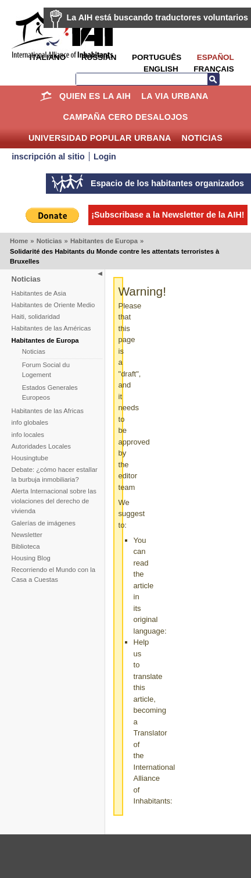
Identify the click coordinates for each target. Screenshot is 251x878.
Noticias (202, 138)
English (161, 69)
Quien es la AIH (95, 96)
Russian (98, 57)
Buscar (213, 79)
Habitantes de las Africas (48, 410)
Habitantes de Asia (39, 293)
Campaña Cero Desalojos (125, 117)
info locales (28, 434)
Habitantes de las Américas (51, 328)
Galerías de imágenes (44, 523)
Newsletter (27, 534)
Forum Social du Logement (46, 369)
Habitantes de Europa (104, 240)
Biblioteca (26, 546)
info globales (30, 422)
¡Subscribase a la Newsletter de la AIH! (167, 214)
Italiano (48, 57)
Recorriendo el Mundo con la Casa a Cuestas (53, 574)
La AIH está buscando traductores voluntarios (157, 17)
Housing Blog (31, 557)
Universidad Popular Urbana (99, 138)
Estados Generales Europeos (50, 392)
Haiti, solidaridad (36, 316)
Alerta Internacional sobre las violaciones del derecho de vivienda (54, 501)
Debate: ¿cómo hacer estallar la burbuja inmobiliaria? (55, 474)
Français (213, 69)
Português (156, 57)
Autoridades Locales (41, 446)
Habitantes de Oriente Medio (53, 304)
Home (45, 96)
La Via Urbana (174, 96)
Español (215, 57)
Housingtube (30, 457)
